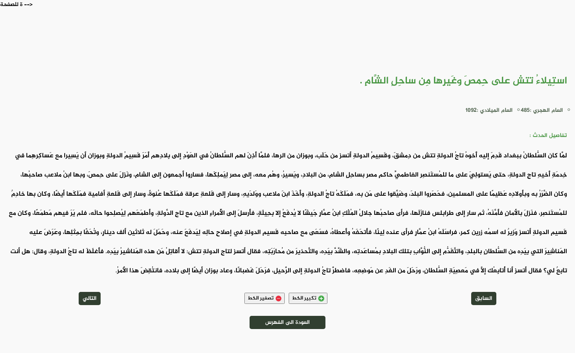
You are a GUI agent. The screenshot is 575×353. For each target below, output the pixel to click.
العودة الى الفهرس (287, 322)
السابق (483, 298)
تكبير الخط (308, 298)
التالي (90, 298)
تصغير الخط (265, 298)
